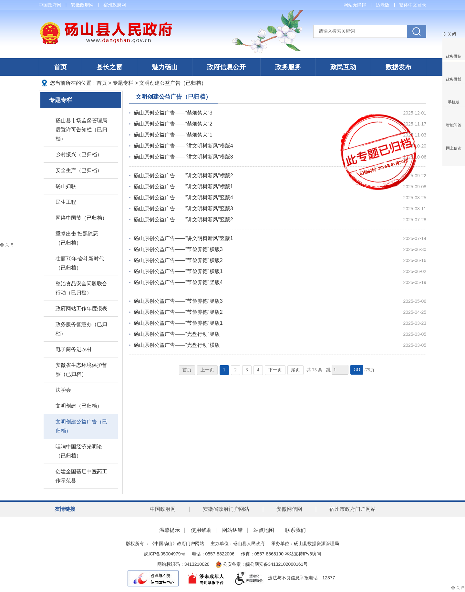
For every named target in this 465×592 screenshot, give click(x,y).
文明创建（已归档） (79, 406)
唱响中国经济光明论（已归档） (79, 451)
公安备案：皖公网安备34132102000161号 (262, 564)
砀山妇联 (66, 186)
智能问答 (453, 125)
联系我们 (295, 530)
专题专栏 (123, 83)
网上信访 (453, 148)
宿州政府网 (114, 4)
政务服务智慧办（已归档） (81, 329)
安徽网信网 (289, 509)
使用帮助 (201, 530)
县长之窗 (109, 67)
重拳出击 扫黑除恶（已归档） (77, 238)
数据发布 (398, 67)
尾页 (295, 369)
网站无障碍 (355, 4)
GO (357, 369)
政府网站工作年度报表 (81, 308)
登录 (421, 4)
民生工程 (66, 202)
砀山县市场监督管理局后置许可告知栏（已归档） (81, 129)
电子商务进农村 (74, 349)
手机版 (454, 102)
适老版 (382, 4)
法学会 (63, 390)
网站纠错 (232, 530)
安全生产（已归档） (79, 170)
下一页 (275, 369)
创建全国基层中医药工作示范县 (81, 476)
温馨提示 (169, 530)
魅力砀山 (165, 67)
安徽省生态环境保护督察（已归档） (81, 369)
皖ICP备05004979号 (164, 553)
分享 (453, 159)
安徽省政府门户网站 (226, 509)
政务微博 (453, 79)
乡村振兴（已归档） (79, 154)
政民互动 (343, 67)
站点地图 (263, 530)
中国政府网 (50, 4)
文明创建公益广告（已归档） (172, 83)
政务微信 (453, 56)
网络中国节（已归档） (81, 218)
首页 (60, 67)
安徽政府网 (82, 4)
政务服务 (288, 67)
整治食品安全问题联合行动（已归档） (81, 288)
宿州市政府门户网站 (352, 509)
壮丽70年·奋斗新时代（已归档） (80, 263)
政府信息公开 (226, 67)
